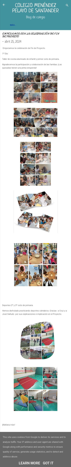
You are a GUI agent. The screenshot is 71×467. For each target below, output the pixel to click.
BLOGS (45, 25)
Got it (48, 463)
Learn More (29, 463)
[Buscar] (67, 5)
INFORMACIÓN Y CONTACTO (24, 25)
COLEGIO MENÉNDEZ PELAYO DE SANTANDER (35, 8)
